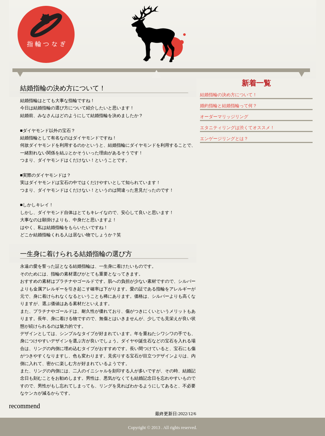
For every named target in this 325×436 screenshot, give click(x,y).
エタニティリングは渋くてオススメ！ (237, 127)
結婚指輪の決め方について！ (228, 94)
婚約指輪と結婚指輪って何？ (228, 105)
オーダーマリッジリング (224, 116)
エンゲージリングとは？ (224, 138)
